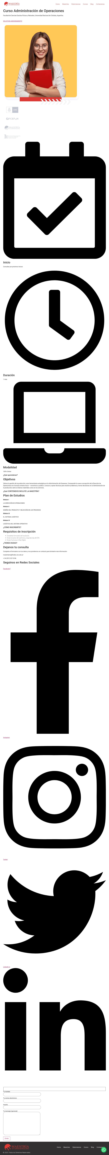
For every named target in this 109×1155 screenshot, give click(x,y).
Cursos (85, 4)
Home (58, 4)
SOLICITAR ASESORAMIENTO (12, 21)
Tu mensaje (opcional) (21, 1122)
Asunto (22, 1106)
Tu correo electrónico (22, 1100)
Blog (91, 4)
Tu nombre (22, 1093)
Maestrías (65, 4)
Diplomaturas (75, 4)
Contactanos (100, 4)
